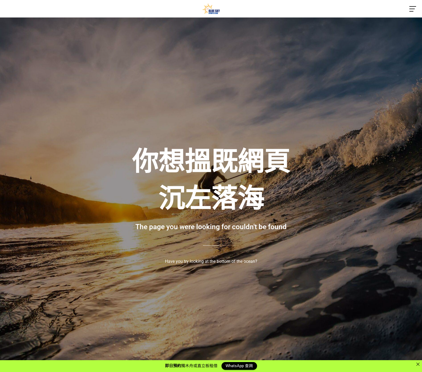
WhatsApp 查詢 (239, 365)
